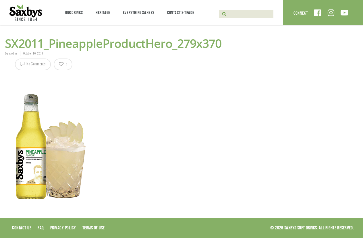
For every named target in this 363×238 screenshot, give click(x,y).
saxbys (13, 53)
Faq (41, 227)
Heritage (103, 12)
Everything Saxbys (139, 12)
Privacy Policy (63, 227)
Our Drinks (74, 12)
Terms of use (93, 227)
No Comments (33, 64)
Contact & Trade (180, 12)
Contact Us (21, 227)
